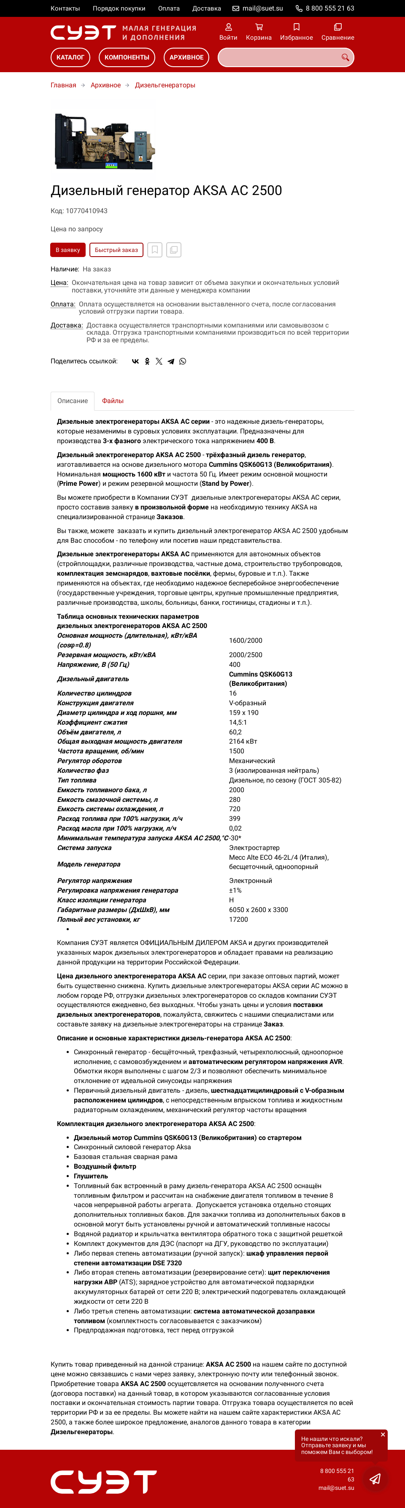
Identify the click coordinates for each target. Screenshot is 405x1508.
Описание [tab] (72, 401)
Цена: (59, 283)
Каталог (70, 57)
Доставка (206, 8)
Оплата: (63, 304)
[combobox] (286, 57)
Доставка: (67, 325)
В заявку (68, 249)
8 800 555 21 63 (330, 8)
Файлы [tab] (113, 401)
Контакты (65, 8)
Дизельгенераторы (165, 85)
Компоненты (127, 57)
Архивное (186, 57)
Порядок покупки (119, 8)
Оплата (169, 8)
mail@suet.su (263, 8)
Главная (63, 85)
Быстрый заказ (116, 249)
